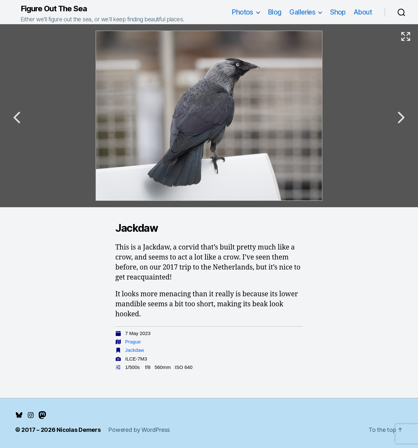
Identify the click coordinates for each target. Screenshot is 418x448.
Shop (338, 12)
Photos (242, 12)
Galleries (302, 12)
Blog (275, 12)
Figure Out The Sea (54, 9)
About (363, 12)
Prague (133, 341)
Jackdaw (134, 350)
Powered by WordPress (139, 429)
